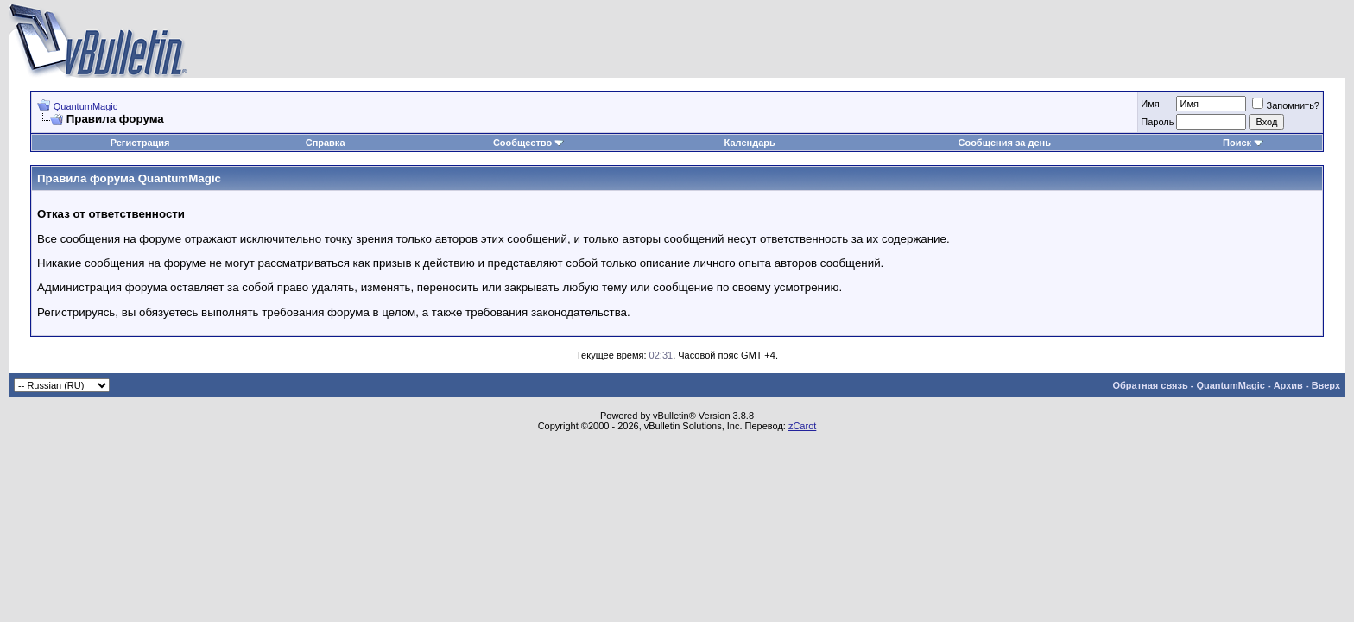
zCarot (802, 426)
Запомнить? (1285, 105)
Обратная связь (1149, 385)
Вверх (1326, 385)
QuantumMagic (86, 106)
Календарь (749, 142)
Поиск (1243, 142)
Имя (1150, 103)
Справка (325, 142)
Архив (1288, 385)
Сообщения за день (1004, 142)
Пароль (1157, 122)
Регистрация (140, 142)
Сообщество (528, 142)
